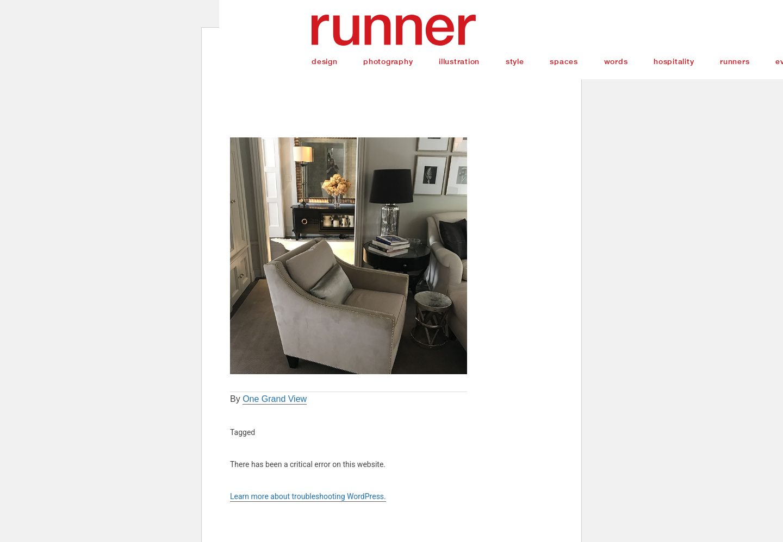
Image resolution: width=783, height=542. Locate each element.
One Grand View (275, 399)
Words (616, 61)
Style (515, 61)
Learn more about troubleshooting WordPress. (308, 496)
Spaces (564, 61)
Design (325, 61)
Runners (734, 61)
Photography (388, 61)
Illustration (459, 61)
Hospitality (674, 61)
